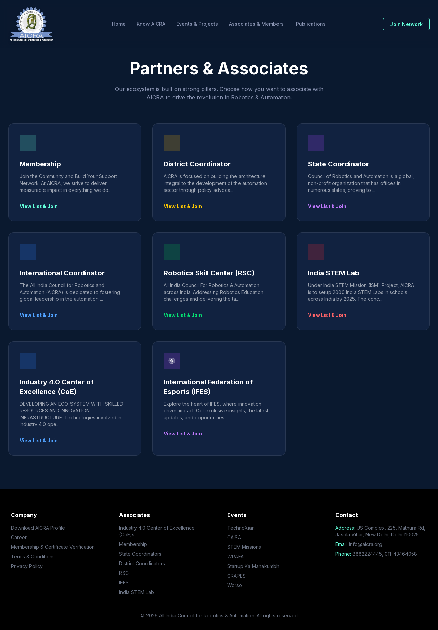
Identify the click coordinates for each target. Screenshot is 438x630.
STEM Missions (244, 547)
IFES (124, 582)
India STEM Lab (136, 592)
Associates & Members (256, 24)
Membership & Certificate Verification (53, 547)
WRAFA (235, 556)
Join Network (406, 24)
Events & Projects (197, 24)
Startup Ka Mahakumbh (253, 566)
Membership (133, 544)
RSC (124, 573)
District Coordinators (142, 563)
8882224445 (367, 554)
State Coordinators (140, 554)
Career (19, 537)
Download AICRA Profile (38, 528)
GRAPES (236, 576)
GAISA (234, 537)
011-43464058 (401, 554)
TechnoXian (241, 528)
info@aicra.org (365, 544)
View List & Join (39, 206)
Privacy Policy (27, 566)
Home (119, 24)
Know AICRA (151, 24)
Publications (311, 24)
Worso (234, 585)
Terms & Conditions (33, 556)
